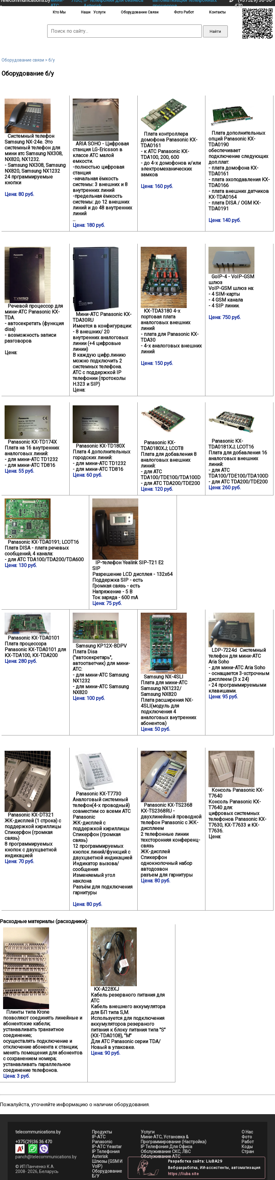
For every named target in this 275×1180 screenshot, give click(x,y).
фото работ (184, 12)
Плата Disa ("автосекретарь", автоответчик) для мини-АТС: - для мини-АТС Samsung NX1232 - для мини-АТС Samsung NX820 (103, 657)
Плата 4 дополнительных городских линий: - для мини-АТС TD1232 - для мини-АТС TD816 (103, 441)
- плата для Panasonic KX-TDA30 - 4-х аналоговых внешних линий (171, 306)
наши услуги (93, 12)
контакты (217, 12)
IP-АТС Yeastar (107, 1146)
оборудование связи (140, 12)
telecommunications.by (38, 1131)
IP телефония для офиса (166, 1146)
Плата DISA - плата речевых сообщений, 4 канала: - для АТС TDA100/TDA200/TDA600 (45, 533)
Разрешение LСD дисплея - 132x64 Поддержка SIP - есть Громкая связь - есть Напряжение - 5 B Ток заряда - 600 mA (133, 552)
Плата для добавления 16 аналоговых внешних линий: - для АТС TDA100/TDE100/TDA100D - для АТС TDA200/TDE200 (239, 448)
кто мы (59, 12)
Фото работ (248, 1139)
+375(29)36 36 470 (33, 1141)
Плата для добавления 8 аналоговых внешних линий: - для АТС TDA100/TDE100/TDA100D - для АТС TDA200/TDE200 (171, 448)
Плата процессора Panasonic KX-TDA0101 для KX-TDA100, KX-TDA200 (35, 638)
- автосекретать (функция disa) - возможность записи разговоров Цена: (34, 301)
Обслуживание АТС (160, 1156)
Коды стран (248, 1149)
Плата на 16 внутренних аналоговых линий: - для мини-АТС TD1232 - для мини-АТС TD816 (35, 439)
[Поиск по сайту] (124, 31)
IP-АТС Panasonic (102, 1139)
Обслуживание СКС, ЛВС (166, 1151)
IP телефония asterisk (106, 1154)
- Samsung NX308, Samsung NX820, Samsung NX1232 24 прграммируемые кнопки (35, 148)
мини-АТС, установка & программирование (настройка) (173, 1139)
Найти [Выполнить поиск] (215, 31)
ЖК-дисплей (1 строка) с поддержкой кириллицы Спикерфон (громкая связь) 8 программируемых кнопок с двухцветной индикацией (35, 807)
